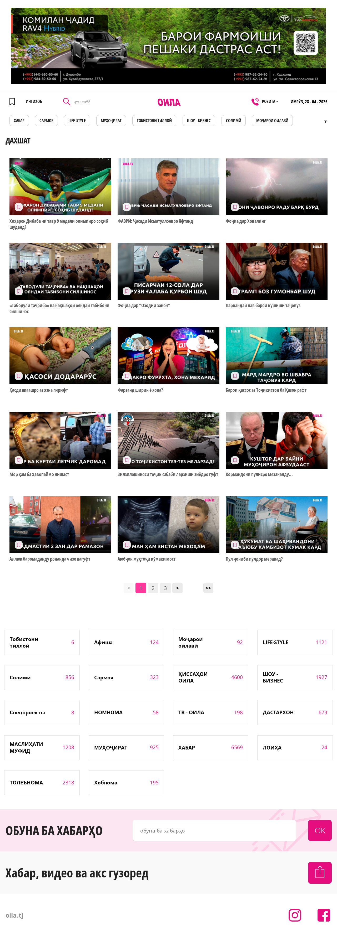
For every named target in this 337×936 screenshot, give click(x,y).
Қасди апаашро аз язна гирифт (38, 390)
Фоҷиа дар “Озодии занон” (144, 305)
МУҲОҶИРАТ (111, 120)
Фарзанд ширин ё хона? (140, 390)
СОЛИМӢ (233, 120)
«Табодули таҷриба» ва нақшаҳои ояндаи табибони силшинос (59, 308)
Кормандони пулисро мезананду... (259, 474)
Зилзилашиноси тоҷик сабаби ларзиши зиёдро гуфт (168, 474)
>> (208, 588)
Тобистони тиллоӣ (154, 120)
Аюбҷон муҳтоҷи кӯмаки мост (146, 559)
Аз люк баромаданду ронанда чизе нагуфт (49, 559)
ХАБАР (19, 120)
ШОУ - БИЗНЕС (199, 120)
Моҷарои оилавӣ (272, 120)
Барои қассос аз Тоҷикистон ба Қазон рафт (266, 390)
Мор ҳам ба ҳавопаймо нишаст (39, 474)
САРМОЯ (46, 120)
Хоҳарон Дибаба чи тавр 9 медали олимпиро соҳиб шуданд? (58, 224)
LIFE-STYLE (77, 120)
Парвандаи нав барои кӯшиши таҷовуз (263, 305)
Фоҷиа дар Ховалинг (246, 221)
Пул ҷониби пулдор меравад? (254, 559)
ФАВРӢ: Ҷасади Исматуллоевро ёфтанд (155, 221)
